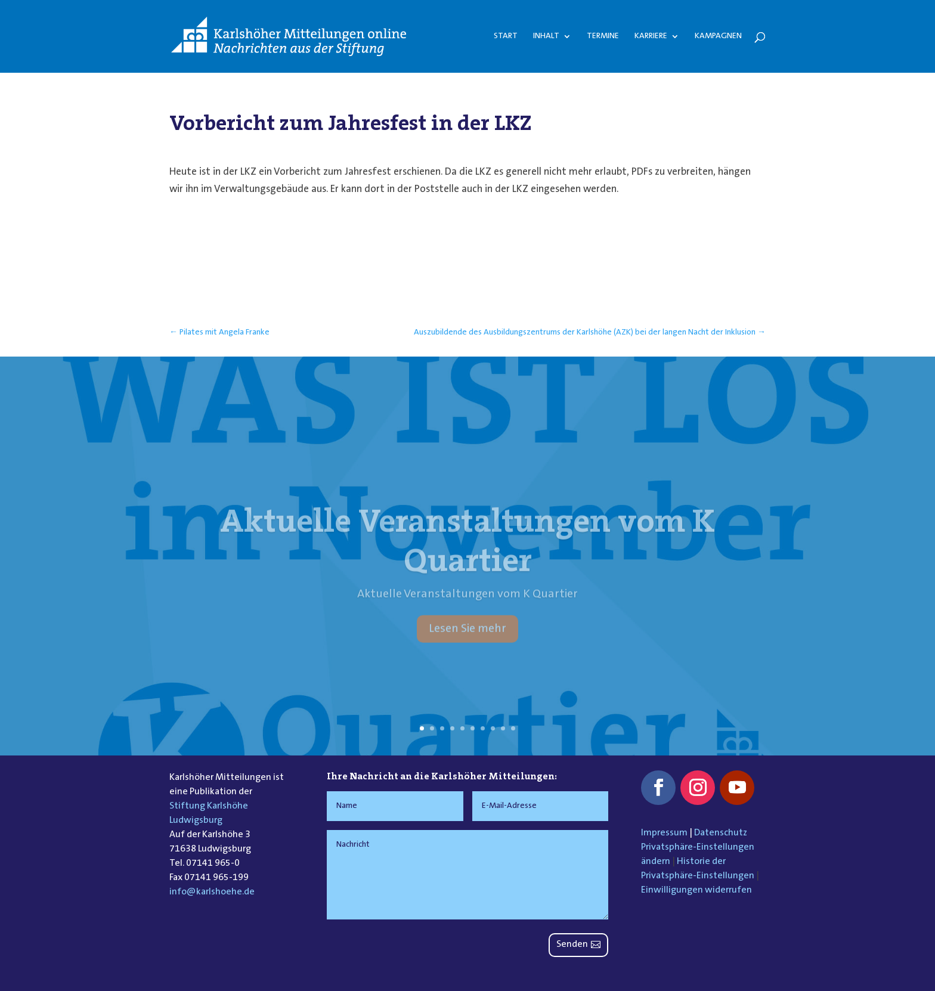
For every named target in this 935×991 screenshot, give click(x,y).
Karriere (650, 36)
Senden (572, 944)
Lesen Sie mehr (467, 643)
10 (513, 728)
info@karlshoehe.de (212, 892)
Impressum (664, 833)
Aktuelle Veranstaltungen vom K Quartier (467, 555)
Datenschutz (720, 833)
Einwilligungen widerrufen (696, 890)
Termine (603, 36)
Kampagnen (718, 36)
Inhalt (546, 36)
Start (506, 36)
